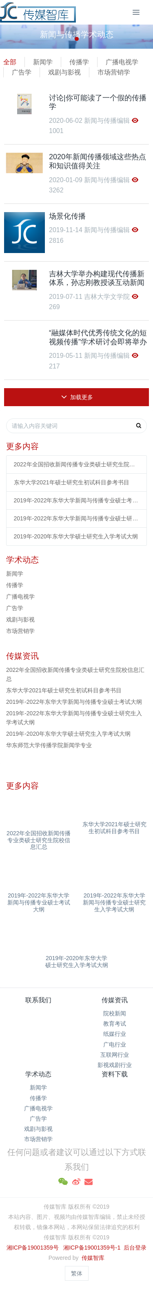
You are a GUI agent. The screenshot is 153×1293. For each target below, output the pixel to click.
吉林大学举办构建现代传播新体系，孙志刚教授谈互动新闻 (96, 278)
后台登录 (135, 1247)
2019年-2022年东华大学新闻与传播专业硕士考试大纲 (77, 500)
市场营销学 (114, 72)
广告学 (21, 72)
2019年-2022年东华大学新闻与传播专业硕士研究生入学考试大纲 (77, 518)
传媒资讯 (115, 1000)
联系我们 (38, 1000)
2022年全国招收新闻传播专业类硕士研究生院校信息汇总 (77, 464)
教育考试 (114, 1023)
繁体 (76, 1273)
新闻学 (43, 62)
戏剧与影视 (64, 72)
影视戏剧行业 (115, 1065)
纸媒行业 (114, 1034)
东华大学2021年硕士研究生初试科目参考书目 (71, 482)
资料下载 (115, 1074)
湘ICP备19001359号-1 (92, 1247)
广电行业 (114, 1044)
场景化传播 (67, 216)
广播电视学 (122, 62)
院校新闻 (114, 1013)
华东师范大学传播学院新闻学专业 (49, 745)
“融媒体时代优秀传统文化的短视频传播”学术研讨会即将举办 (98, 337)
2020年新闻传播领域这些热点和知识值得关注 (97, 161)
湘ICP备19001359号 (33, 1247)
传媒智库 (93, 1258)
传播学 (79, 62)
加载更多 (77, 397)
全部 (9, 62)
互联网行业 (114, 1054)
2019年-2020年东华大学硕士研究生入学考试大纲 (76, 536)
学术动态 (38, 1074)
